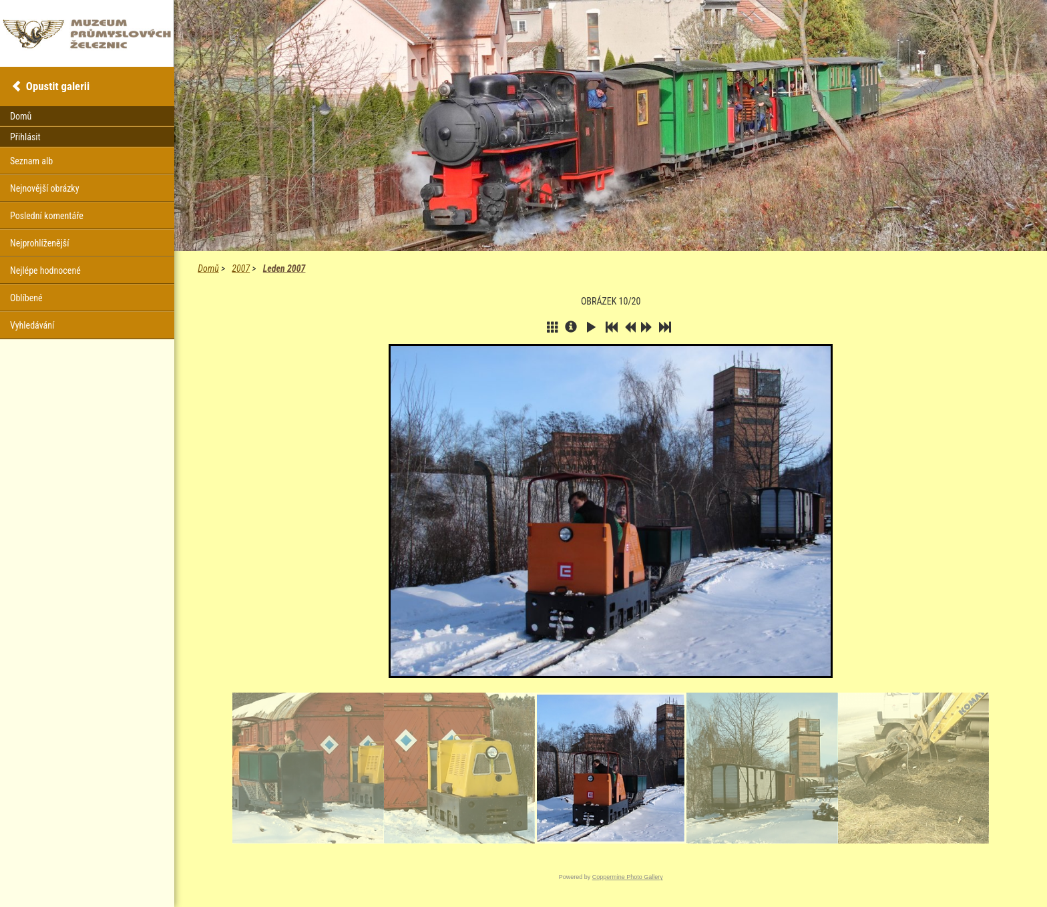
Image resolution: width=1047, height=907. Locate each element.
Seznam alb (31, 161)
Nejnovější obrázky (44, 188)
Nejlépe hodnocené (45, 270)
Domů (208, 268)
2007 (241, 268)
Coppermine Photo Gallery (627, 877)
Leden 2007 (284, 268)
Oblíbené (26, 298)
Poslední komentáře (46, 215)
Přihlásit (25, 137)
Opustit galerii (57, 86)
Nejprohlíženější (39, 243)
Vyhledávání (32, 325)
